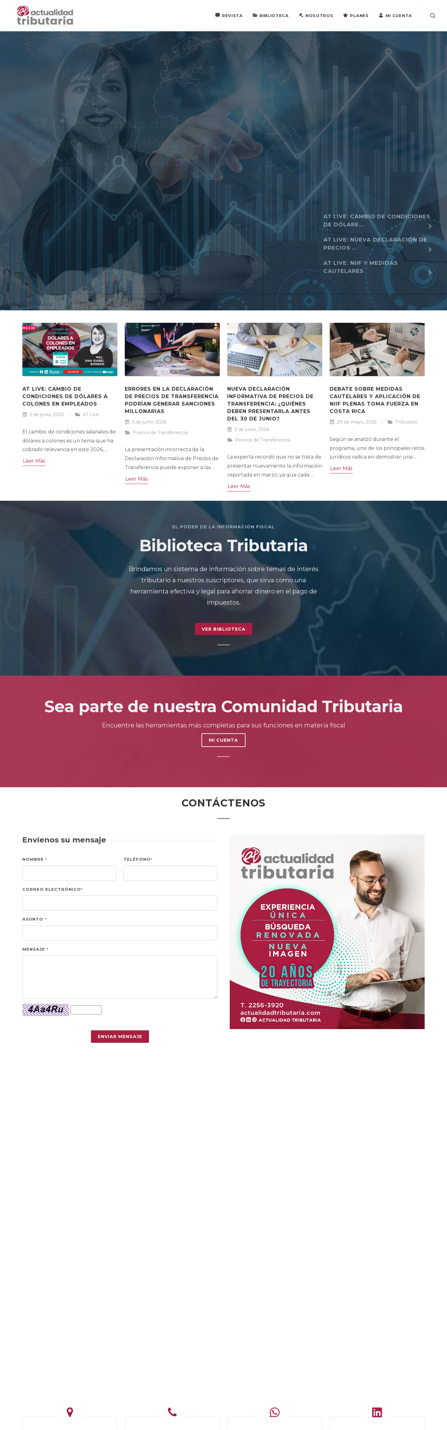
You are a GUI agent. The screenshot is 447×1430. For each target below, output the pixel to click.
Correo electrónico (52, 889)
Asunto (34, 919)
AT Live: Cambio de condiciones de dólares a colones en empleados (65, 396)
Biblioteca (271, 15)
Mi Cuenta (395, 15)
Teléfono (138, 859)
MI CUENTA (223, 740)
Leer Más (34, 461)
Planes (355, 15)
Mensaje (35, 949)
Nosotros (316, 15)
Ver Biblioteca (224, 629)
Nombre (34, 859)
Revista (229, 15)
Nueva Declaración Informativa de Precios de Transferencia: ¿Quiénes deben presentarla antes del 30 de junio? (270, 404)
